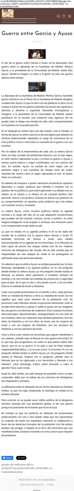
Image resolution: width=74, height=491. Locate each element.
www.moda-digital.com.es (32, 484)
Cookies (50, 484)
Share (7, 458)
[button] (58, 16)
